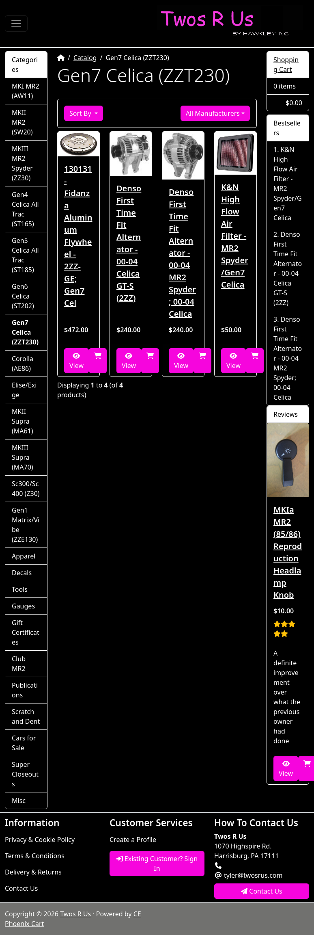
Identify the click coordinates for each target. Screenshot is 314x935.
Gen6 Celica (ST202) (23, 296)
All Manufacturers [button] (213, 113)
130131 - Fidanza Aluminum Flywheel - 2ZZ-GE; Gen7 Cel (78, 235)
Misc (19, 800)
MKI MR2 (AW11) (25, 91)
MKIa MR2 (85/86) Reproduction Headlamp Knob (287, 552)
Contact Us (21, 888)
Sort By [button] (81, 113)
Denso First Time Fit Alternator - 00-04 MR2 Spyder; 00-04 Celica (182, 252)
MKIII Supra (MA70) (22, 457)
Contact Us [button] (261, 891)
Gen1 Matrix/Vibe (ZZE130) (25, 525)
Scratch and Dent (26, 716)
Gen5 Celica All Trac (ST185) (25, 255)
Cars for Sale (24, 743)
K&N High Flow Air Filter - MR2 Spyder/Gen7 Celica (234, 236)
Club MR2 (19, 663)
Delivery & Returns (33, 872)
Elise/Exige (24, 390)
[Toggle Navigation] (16, 23)
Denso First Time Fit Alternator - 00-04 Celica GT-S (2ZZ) (128, 243)
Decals (22, 572)
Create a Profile (133, 839)
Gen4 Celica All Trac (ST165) (25, 209)
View (76, 361)
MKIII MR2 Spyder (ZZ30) (22, 163)
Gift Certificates (25, 632)
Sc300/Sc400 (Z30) (26, 488)
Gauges (23, 606)
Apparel (23, 556)
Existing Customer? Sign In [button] (157, 863)
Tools (20, 589)
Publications (25, 690)
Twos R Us (75, 913)
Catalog (85, 57)
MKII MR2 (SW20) (22, 122)
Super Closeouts (25, 774)
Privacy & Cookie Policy (40, 839)
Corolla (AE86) (22, 363)
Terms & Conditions (35, 855)
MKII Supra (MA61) (22, 421)
